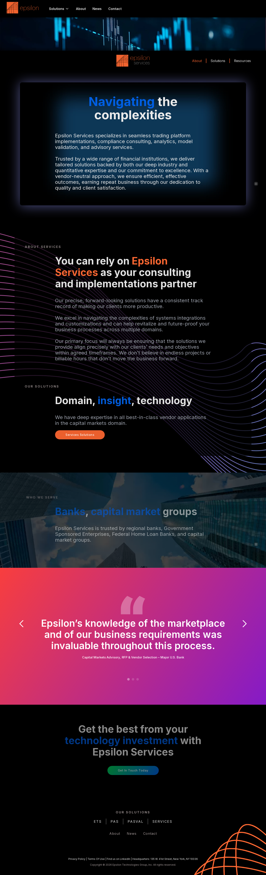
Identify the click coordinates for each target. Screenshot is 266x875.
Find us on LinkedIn (118, 858)
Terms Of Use (96, 858)
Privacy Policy (76, 858)
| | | (133, 858)
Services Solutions (79, 434)
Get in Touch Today (133, 770)
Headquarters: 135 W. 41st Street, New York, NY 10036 (165, 858)
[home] (24, 8)
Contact (115, 9)
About (81, 9)
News (97, 9)
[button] (59, 8)
